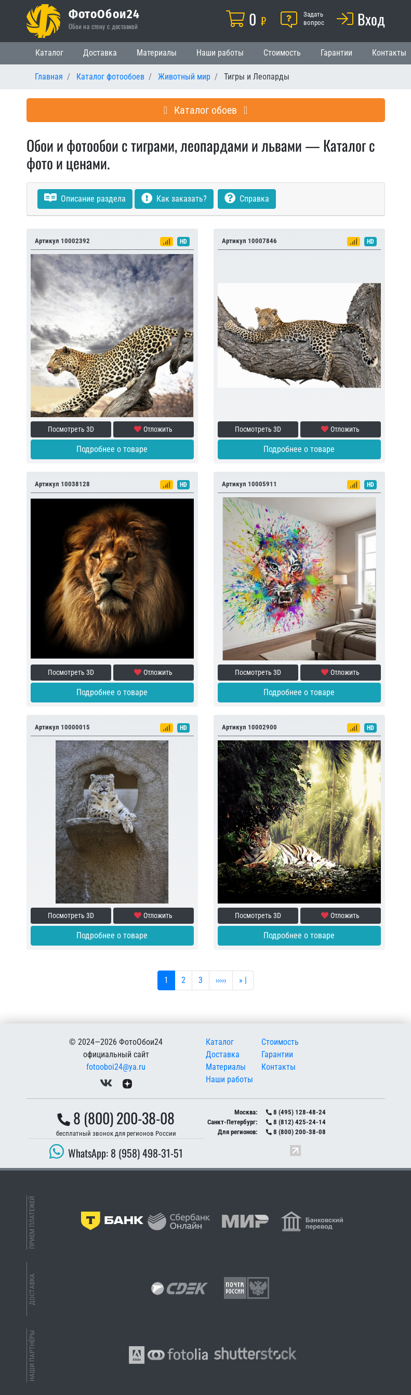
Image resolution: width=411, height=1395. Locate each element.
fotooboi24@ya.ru (115, 1067)
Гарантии (336, 53)
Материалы (157, 53)
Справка (246, 199)
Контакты (278, 1067)
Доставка (100, 53)
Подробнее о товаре (112, 449)
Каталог (49, 53)
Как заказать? (174, 199)
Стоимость (282, 53)
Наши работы (220, 53)
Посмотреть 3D (71, 429)
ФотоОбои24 (104, 13)
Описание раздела (85, 199)
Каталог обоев (206, 110)
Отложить (153, 429)
